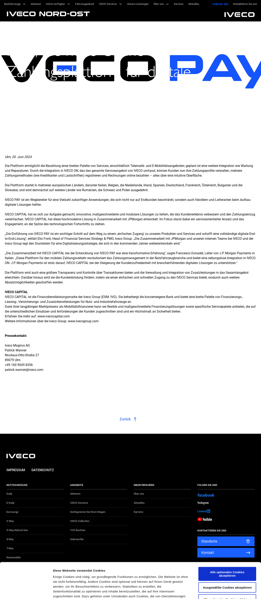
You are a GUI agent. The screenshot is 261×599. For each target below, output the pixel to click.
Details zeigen (215, 591)
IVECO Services (79, 502)
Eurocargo (12, 511)
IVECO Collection (79, 521)
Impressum (15, 470)
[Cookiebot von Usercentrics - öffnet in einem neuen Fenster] (26, 591)
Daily (9, 493)
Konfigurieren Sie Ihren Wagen (87, 511)
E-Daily (10, 502)
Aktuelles (139, 502)
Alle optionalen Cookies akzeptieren (227, 538)
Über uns (139, 493)
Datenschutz (43, 470)
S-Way (10, 521)
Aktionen (75, 493)
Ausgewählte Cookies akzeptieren (227, 552)
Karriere (138, 511)
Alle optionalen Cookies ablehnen (227, 563)
